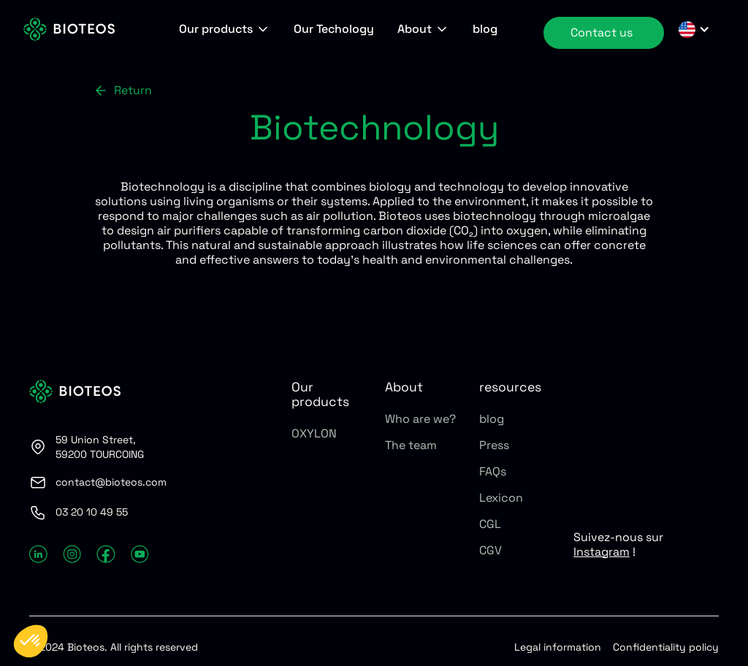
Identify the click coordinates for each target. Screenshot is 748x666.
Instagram (601, 551)
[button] (224, 29)
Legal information (557, 647)
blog (485, 29)
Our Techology (334, 29)
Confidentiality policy (666, 647)
